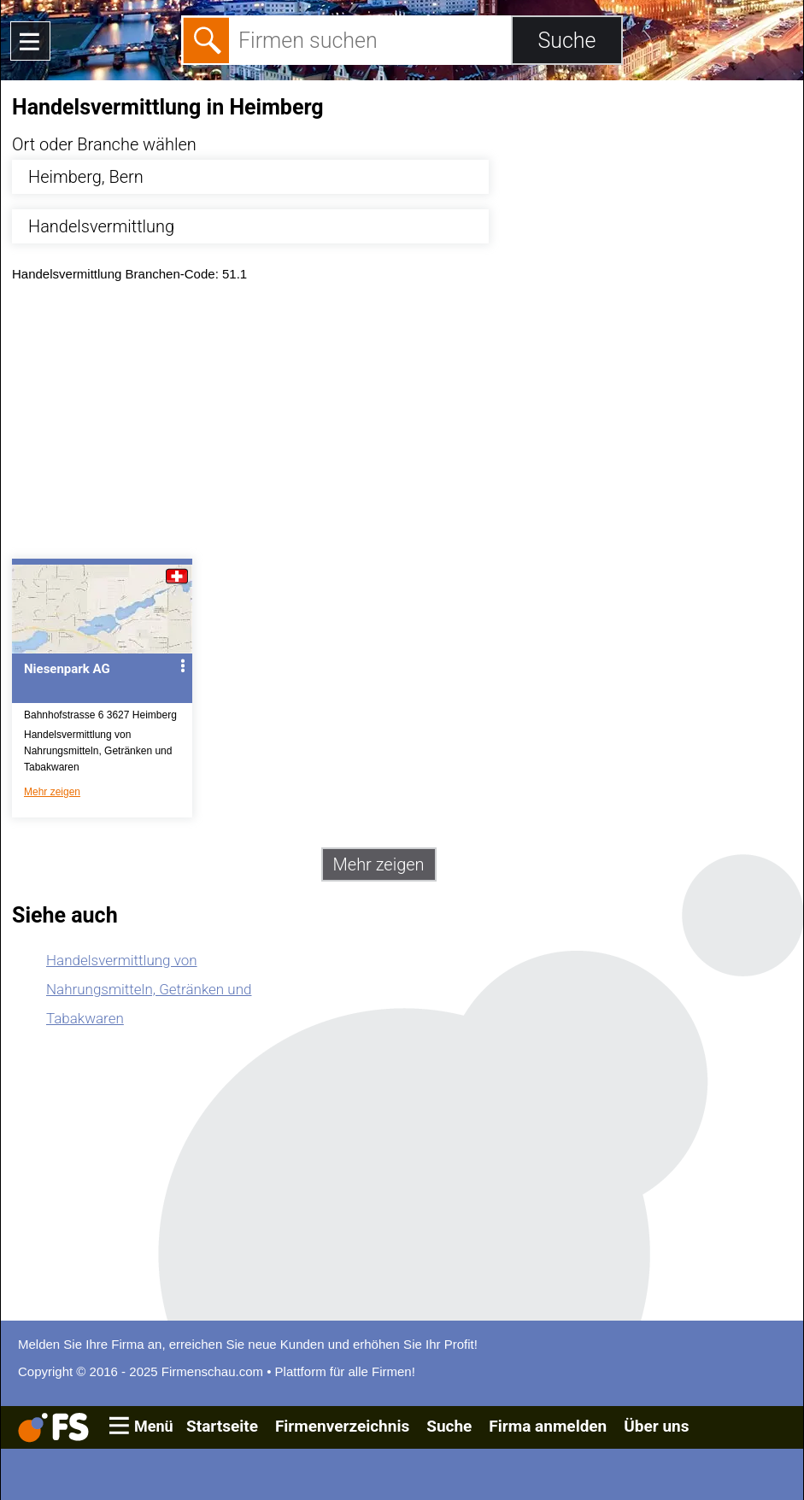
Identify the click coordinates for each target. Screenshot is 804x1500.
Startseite (222, 1426)
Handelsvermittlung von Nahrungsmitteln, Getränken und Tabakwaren (148, 989)
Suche (449, 1426)
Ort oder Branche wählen (104, 144)
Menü (153, 1426)
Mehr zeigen (52, 792)
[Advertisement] (402, 424)
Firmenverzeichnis (342, 1426)
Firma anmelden (548, 1426)
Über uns (656, 1426)
